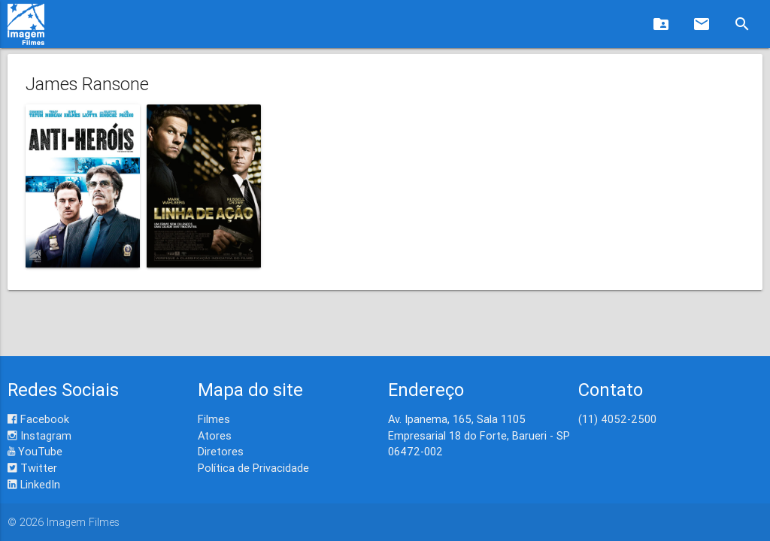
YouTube (35, 451)
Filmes (214, 419)
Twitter (32, 468)
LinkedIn (34, 484)
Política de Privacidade (253, 468)
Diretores (221, 451)
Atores (215, 435)
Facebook (38, 419)
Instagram (39, 435)
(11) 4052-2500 (617, 419)
